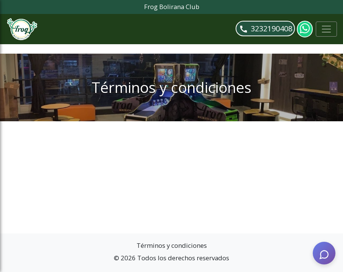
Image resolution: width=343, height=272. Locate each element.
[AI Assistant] (324, 253)
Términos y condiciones (172, 245)
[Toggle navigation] (326, 29)
